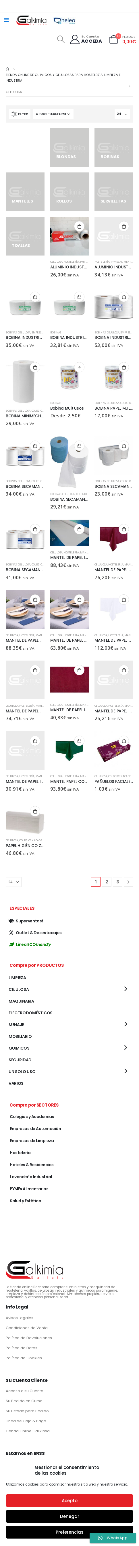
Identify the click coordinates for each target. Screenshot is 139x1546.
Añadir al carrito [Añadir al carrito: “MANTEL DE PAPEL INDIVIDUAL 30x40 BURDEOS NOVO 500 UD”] (79, 670)
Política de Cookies (24, 1358)
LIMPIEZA (17, 978)
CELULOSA (56, 262)
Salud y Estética (25, 1201)
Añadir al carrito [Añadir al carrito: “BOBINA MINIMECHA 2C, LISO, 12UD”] (35, 367)
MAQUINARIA (21, 1001)
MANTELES (86, 552)
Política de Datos (21, 1348)
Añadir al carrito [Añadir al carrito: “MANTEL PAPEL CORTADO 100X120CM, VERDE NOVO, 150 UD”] (79, 741)
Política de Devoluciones (29, 1338)
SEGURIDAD (20, 1060)
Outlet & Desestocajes (35, 933)
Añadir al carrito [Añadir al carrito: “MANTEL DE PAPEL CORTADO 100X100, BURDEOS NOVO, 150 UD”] (124, 529)
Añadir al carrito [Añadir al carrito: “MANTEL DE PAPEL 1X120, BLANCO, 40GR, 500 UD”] (79, 529)
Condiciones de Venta (27, 1328)
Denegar (69, 1516)
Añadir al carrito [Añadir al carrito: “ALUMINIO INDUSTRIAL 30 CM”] (79, 226)
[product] (69, 236)
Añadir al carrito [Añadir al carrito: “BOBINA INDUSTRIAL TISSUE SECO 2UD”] (124, 297)
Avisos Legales (19, 1318)
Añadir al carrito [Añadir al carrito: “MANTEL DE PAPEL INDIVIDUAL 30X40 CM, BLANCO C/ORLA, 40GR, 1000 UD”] (124, 670)
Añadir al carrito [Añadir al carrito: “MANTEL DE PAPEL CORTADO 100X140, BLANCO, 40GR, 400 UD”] (35, 599)
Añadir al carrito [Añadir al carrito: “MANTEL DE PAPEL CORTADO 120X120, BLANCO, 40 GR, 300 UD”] (79, 599)
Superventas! (26, 921)
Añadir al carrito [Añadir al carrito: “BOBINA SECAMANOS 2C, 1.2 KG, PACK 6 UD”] (35, 446)
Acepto (70, 1501)
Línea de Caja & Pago (26, 1421)
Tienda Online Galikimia (28, 1431)
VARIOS (16, 1083)
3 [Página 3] (117, 882)
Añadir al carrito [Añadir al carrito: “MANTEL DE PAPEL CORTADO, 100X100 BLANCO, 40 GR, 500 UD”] (35, 670)
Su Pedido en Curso (24, 1401)
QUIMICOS (19, 1048)
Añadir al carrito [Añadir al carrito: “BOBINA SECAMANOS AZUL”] (79, 446)
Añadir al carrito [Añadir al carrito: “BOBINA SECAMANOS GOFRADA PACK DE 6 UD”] (124, 446)
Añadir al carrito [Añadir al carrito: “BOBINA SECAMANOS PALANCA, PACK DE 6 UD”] (35, 529)
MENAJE (16, 1025)
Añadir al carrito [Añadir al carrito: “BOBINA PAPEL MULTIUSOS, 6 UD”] (124, 367)
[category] (25, 141)
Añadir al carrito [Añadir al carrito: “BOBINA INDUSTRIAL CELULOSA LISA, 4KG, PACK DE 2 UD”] (79, 297)
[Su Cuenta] (85, 39)
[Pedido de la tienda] (53, 114)
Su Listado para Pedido (27, 1411)
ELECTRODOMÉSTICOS (31, 1013)
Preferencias (70, 1532)
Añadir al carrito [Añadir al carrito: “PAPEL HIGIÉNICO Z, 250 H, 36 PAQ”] (35, 811)
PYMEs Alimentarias (124, 262)
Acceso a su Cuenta (24, 1391)
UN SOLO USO (22, 1071)
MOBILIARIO (20, 1036)
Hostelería (71, 262)
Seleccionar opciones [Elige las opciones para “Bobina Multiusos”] (79, 367)
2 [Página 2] (106, 882)
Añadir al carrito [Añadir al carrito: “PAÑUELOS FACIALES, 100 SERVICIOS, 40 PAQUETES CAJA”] (124, 741)
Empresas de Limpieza (32, 1141)
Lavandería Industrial (31, 1177)
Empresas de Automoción (35, 1128)
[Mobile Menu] (6, 20)
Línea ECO (29, 944)
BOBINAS (11, 332)
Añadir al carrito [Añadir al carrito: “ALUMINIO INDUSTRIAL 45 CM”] (124, 226)
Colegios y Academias (122, 776)
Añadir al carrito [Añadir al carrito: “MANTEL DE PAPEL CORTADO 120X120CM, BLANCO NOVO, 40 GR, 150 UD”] (124, 599)
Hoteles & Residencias (32, 1165)
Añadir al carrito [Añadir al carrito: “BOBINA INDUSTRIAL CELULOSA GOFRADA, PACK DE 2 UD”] (35, 297)
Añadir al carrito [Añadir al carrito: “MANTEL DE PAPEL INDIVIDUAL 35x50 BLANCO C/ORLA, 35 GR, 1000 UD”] (35, 741)
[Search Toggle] (60, 39)
